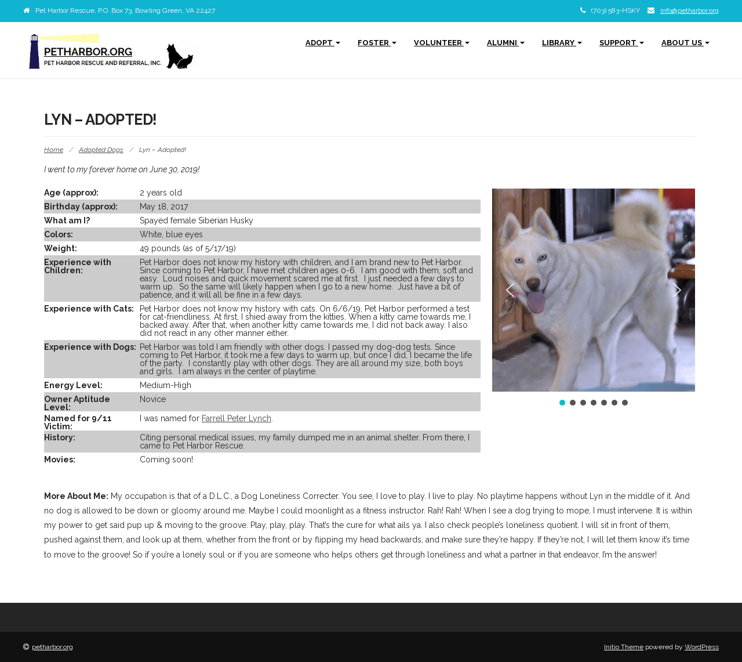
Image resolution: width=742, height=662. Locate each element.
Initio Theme (623, 647)
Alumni (506, 42)
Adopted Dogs (101, 150)
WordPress (702, 647)
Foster (377, 42)
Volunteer (442, 42)
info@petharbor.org (689, 10)
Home (53, 150)
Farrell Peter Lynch (236, 418)
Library (562, 42)
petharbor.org (52, 647)
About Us (685, 42)
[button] (510, 290)
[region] (593, 298)
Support (621, 42)
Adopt (322, 42)
